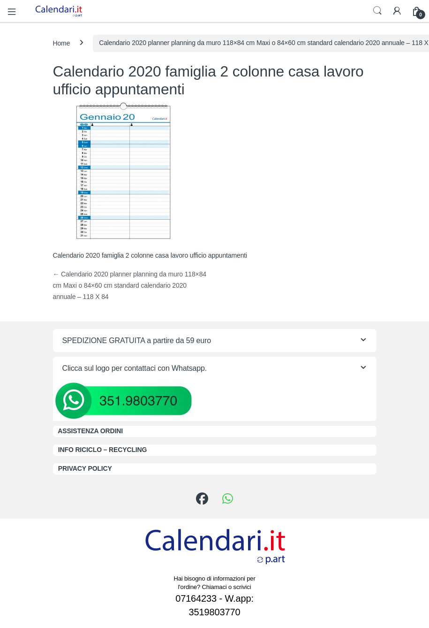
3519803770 (215, 612)
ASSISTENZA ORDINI (90, 431)
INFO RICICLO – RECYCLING (102, 449)
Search (377, 11)
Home (61, 42)
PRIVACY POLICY (85, 468)
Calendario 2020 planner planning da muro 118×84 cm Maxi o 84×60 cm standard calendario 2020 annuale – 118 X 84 (129, 285)
